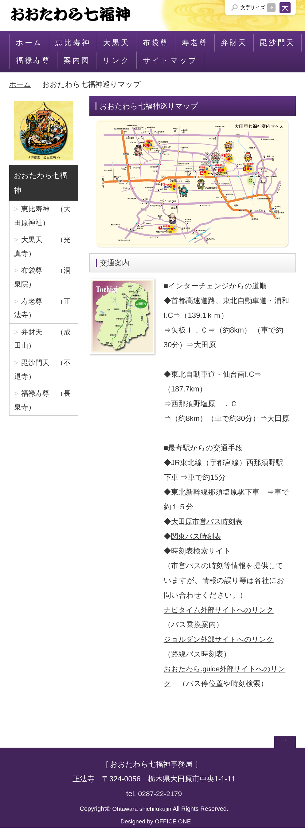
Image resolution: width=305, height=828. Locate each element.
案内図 (77, 60)
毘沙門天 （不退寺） (43, 380)
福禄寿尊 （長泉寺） (43, 413)
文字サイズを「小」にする (271, 7)
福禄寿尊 (33, 60)
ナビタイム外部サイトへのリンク (221, 610)
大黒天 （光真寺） (43, 249)
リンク (116, 60)
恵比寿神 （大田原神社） (43, 216)
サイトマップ (170, 60)
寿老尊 (195, 42)
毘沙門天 (277, 42)
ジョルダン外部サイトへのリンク (221, 639)
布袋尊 (156, 42)
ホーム (29, 42)
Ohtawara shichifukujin (142, 809)
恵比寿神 (73, 42)
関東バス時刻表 (197, 536)
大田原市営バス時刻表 (208, 521)
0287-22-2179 (160, 794)
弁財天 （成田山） (43, 348)
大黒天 (116, 42)
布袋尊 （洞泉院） (43, 282)
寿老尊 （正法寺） (43, 315)
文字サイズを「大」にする (285, 7)
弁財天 (234, 42)
